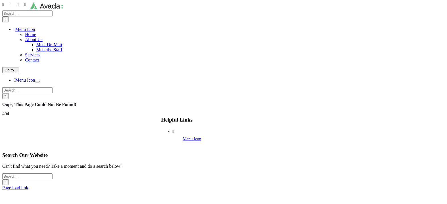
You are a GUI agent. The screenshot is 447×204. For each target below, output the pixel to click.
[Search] (5, 19)
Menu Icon (192, 139)
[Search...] (27, 13)
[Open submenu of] (37, 81)
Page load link (15, 187)
